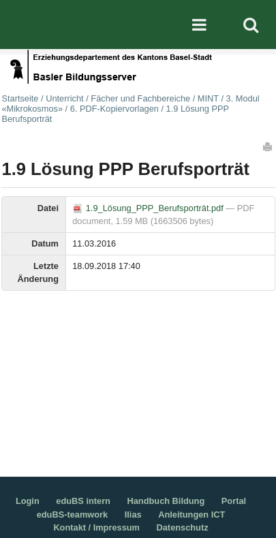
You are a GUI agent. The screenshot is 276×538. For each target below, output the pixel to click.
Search (250, 24)
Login (28, 501)
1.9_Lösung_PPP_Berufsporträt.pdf (149, 208)
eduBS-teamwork (72, 514)
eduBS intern (83, 501)
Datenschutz (183, 527)
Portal (233, 501)
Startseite (19, 98)
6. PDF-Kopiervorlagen (114, 109)
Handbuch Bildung (166, 501)
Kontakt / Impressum (96, 527)
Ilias (133, 514)
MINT (208, 98)
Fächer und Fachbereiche (140, 98)
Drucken (268, 146)
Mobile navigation (199, 24)
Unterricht (64, 98)
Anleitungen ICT (191, 514)
